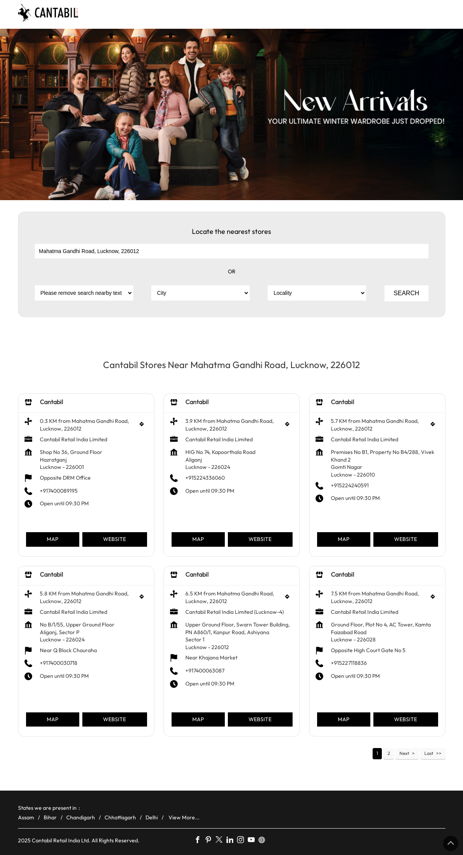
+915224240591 (350, 485)
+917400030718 (58, 662)
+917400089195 (59, 490)
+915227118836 (349, 662)
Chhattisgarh (120, 817)
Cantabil (51, 402)
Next (404, 753)
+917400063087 (204, 670)
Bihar (50, 817)
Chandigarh (80, 817)
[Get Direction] (143, 426)
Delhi (152, 817)
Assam (26, 817)
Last (428, 753)
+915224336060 (205, 477)
